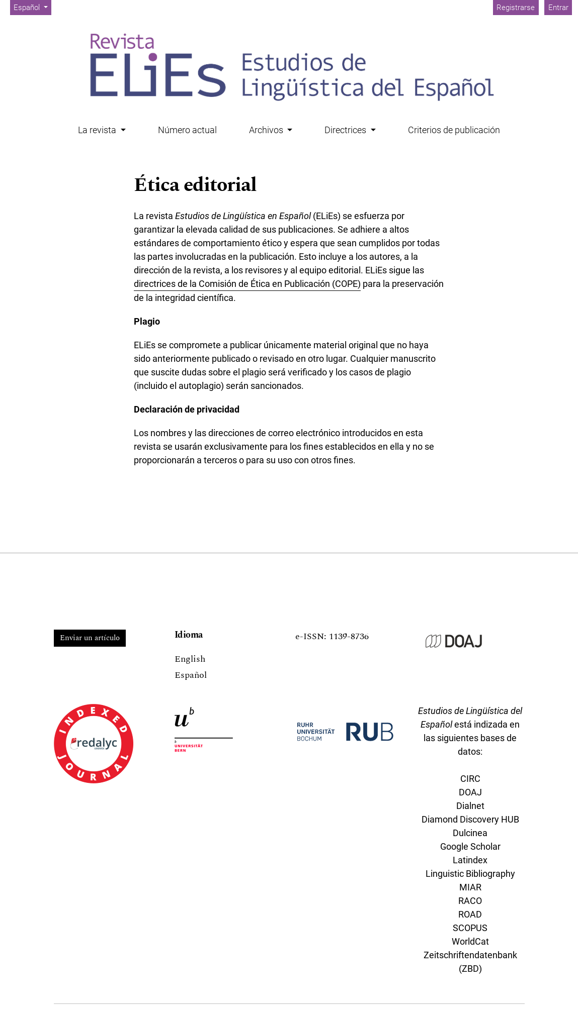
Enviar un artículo (90, 638)
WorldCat (470, 941)
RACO (470, 900)
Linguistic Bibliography (470, 873)
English (190, 659)
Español (32, 7)
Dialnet (470, 805)
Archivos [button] (267, 130)
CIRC (470, 778)
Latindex (470, 860)
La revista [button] (98, 130)
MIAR (470, 887)
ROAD (470, 914)
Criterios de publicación (454, 130)
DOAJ (470, 792)
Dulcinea (470, 833)
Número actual (187, 130)
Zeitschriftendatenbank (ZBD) (470, 962)
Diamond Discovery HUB (470, 819)
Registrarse (516, 7)
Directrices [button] (346, 130)
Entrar (558, 7)
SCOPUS (470, 928)
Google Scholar (470, 846)
